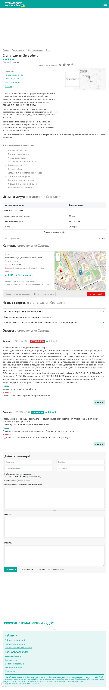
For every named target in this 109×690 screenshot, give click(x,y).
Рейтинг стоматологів (15, 643)
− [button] (58, 259)
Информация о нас (14, 74)
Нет (16, 476)
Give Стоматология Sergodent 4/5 (27, 480)
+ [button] (58, 255)
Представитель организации (18, 294)
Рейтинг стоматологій (15, 640)
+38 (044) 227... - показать (28, 276)
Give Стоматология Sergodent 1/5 (20, 480)
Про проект (10, 671)
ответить (99, 402)
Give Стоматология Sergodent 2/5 (22, 480)
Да (9, 476)
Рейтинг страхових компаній (18, 647)
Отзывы (8, 86)
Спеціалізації (11, 660)
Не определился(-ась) (32, 476)
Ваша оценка (10, 480)
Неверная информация (44, 294)
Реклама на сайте (13, 656)
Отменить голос (18, 480)
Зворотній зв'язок (13, 667)
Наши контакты (12, 82)
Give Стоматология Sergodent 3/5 (24, 480)
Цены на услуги (12, 78)
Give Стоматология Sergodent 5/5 (29, 480)
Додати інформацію (14, 663)
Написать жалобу (96, 294)
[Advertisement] (54, 27)
